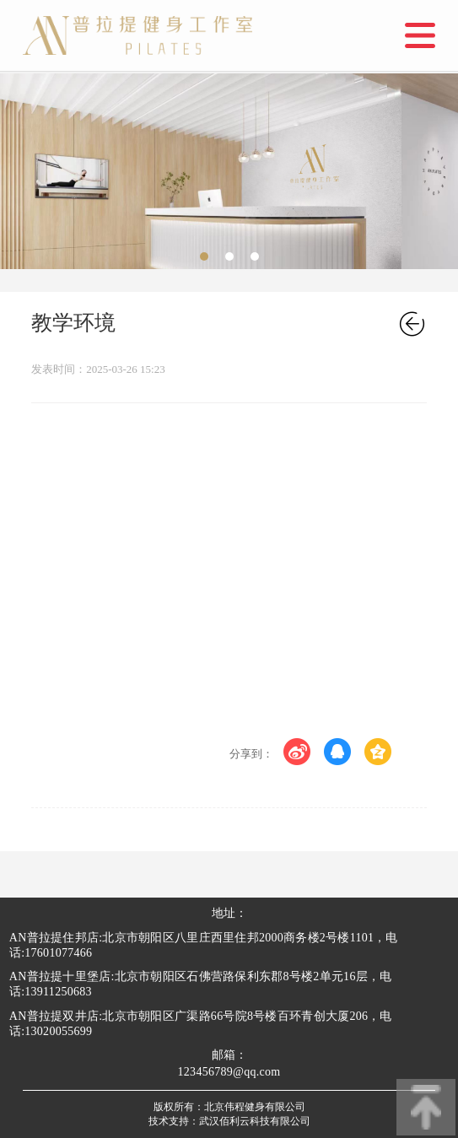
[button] (204, 256)
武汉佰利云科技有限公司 (254, 1121)
